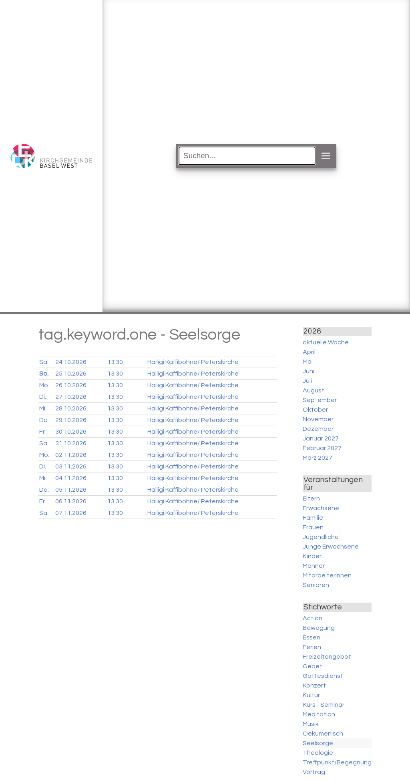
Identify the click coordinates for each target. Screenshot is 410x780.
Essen (311, 637)
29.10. (70, 420)
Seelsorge (318, 743)
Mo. (44, 385)
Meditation (319, 714)
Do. (44, 420)
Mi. (42, 408)
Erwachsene (321, 508)
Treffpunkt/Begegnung (337, 762)
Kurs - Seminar (323, 705)
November (318, 419)
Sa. (43, 362)
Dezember (318, 429)
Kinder (312, 556)
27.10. (70, 397)
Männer (314, 566)
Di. (42, 397)
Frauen (313, 527)
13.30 (115, 362)
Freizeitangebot (327, 656)
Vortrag (314, 772)
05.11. (70, 489)
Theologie (318, 753)
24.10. (70, 362)
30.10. (70, 431)
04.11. (70, 478)
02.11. (70, 455)
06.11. (70, 501)
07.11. (70, 513)
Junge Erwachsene (331, 546)
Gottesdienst (323, 676)
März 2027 (317, 457)
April (309, 352)
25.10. (70, 373)
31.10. (70, 443)
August (313, 390)
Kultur (311, 695)
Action (312, 618)
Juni (308, 371)
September (320, 400)
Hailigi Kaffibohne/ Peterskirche (193, 362)
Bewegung (319, 628)
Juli (307, 381)
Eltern (311, 498)
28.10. (70, 408)
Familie (313, 518)
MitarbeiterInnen (327, 575)
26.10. (70, 385)
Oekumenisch (323, 733)
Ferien (312, 647)
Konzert (314, 685)
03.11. (70, 466)
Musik (311, 724)
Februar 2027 (322, 448)
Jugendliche (321, 537)
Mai (308, 361)
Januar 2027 (321, 438)
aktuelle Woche (326, 342)
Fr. (42, 431)
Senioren (316, 585)
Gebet (312, 666)
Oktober (315, 409)
